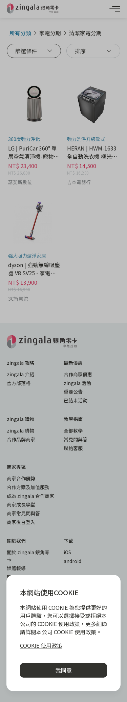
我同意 (64, 670)
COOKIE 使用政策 (41, 645)
